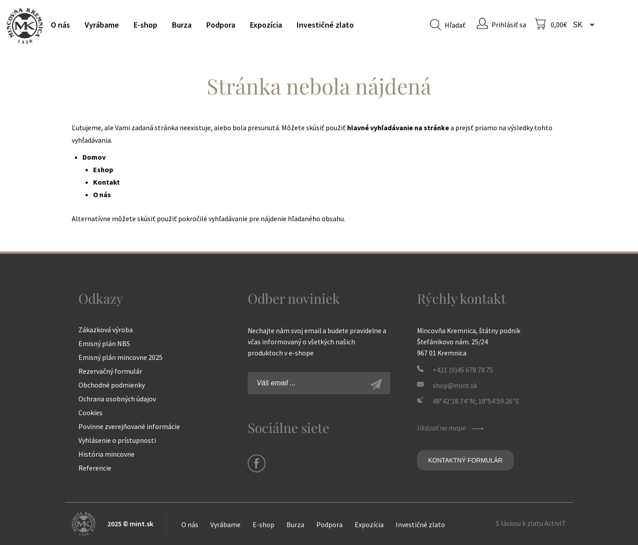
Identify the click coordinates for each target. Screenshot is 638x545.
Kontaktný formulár (465, 460)
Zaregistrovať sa (385, 385)
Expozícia (266, 25)
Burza (182, 25)
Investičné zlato (325, 25)
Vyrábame (102, 25)
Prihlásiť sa (508, 24)
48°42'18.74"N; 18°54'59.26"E (476, 400)
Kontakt (106, 182)
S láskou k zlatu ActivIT (531, 523)
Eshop (103, 169)
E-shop (145, 25)
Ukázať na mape (451, 427)
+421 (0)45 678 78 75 (463, 369)
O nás (60, 25)
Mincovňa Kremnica (25, 26)
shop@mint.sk (455, 385)
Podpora (220, 25)
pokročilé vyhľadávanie (213, 218)
